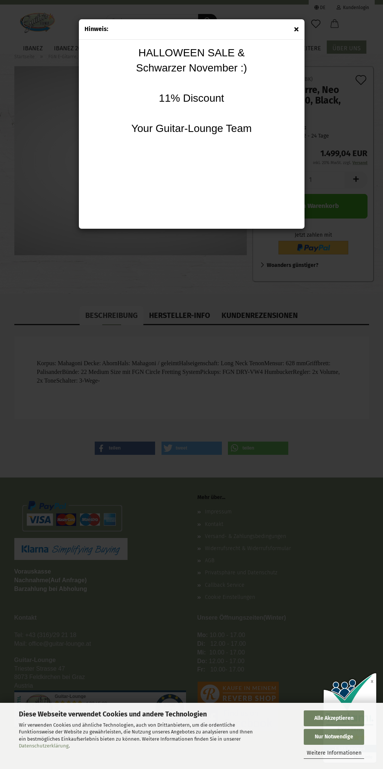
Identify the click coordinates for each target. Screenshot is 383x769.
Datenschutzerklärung (44, 746)
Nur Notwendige (334, 736)
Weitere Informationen (334, 753)
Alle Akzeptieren (334, 718)
